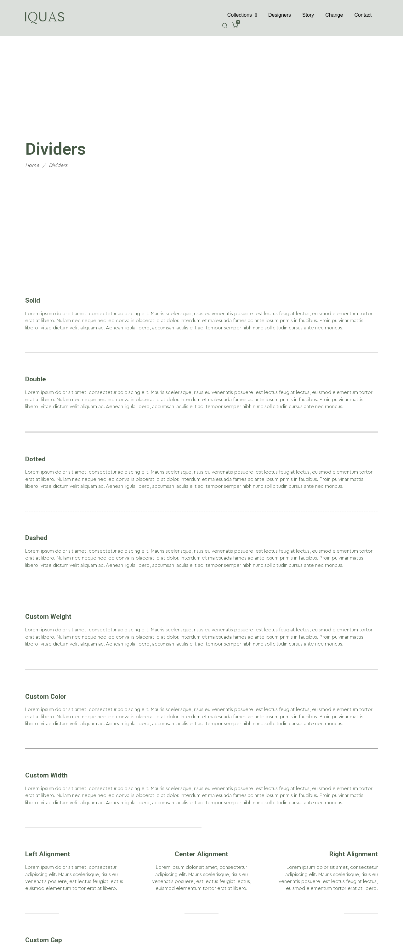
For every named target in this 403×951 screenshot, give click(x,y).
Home (32, 165)
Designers (279, 15)
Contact (363, 15)
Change (334, 15)
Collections (242, 15)
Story (308, 15)
